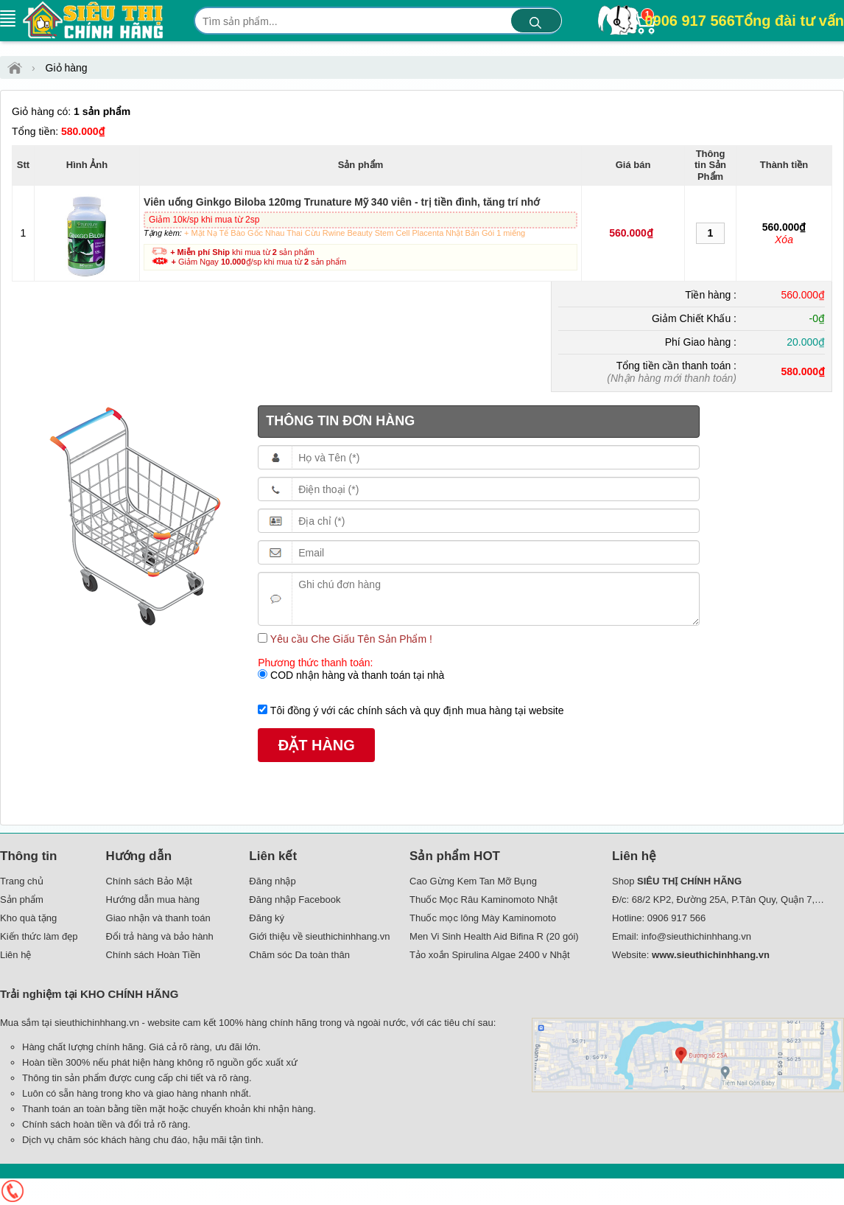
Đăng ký (266, 917)
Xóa (784, 239)
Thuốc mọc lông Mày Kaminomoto (482, 917)
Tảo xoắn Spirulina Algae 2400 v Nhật (489, 954)
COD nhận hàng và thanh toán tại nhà (355, 675)
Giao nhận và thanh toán (158, 917)
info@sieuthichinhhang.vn (696, 936)
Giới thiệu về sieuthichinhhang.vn (319, 936)
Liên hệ (15, 954)
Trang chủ (21, 881)
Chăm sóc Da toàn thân (299, 954)
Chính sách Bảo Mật (149, 881)
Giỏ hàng (67, 68)
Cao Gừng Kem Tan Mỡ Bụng (473, 881)
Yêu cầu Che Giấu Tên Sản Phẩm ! (349, 639)
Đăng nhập (272, 881)
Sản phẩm (21, 899)
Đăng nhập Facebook (294, 899)
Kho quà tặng (28, 917)
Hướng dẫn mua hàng (153, 899)
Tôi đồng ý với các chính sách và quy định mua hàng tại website (415, 710)
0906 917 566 (744, 21)
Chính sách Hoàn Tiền (153, 954)
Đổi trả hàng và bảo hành (160, 936)
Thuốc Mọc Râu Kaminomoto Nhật (483, 899)
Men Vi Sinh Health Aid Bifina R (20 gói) (494, 936)
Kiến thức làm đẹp (38, 936)
